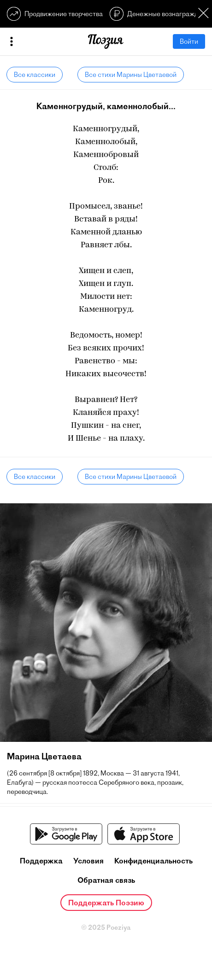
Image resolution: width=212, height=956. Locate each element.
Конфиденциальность (153, 860)
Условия (88, 860)
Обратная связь (106, 880)
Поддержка (41, 860)
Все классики (34, 74)
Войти (189, 41)
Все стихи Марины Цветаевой (131, 74)
